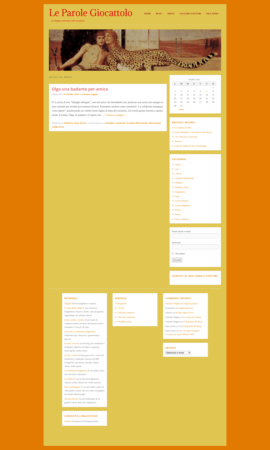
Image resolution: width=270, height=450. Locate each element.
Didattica (179, 182)
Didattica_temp (71, 123)
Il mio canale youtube (74, 320)
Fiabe (177, 196)
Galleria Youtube (190, 13)
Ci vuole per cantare (192, 317)
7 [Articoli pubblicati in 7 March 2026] (206, 91)
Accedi (121, 308)
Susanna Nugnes (90, 94)
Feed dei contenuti (126, 312)
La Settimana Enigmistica (75, 370)
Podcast (67, 421)
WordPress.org (124, 321)
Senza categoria (182, 219)
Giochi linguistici (182, 205)
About (171, 13)
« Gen (181, 109)
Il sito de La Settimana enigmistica (80, 331)
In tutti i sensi (70, 343)
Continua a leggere (116, 115)
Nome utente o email (181, 231)
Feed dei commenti (126, 317)
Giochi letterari (181, 200)
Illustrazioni (155, 123)
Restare (178, 141)
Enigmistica (180, 191)
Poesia (83, 123)
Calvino (178, 173)
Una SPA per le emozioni (186, 136)
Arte (177, 169)
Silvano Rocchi (71, 399)
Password (176, 242)
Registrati (122, 303)
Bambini (110, 123)
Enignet (67, 303)
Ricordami (180, 253)
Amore (178, 164)
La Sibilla (68, 379)
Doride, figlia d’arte (184, 312)
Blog (159, 13)
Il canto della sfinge (73, 308)
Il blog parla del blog (192, 321)
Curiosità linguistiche (184, 178)
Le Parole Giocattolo (90, 13)
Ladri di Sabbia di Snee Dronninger (191, 146)
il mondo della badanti (137, 123)
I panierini (120, 123)
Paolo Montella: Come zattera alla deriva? (193, 132)
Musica (178, 210)
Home (147, 13)
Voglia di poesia (190, 303)
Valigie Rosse (58, 126)
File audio (212, 13)
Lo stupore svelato (183, 127)
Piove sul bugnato (72, 387)
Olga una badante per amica (80, 89)
